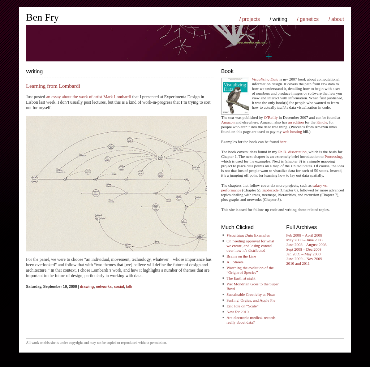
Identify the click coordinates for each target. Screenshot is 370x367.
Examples (248, 235)
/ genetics (308, 19)
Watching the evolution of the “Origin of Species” (250, 270)
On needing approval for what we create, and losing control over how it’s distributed (250, 245)
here (283, 141)
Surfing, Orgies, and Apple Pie (251, 300)
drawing (87, 287)
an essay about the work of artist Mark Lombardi (88, 96)
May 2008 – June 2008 (304, 240)
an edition (296, 122)
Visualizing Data (265, 79)
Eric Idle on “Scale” (242, 306)
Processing (333, 156)
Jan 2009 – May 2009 (303, 254)
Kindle (322, 122)
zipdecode (270, 190)
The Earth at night (241, 278)
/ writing (278, 19)
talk (129, 287)
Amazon (228, 122)
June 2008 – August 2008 (306, 244)
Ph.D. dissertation (292, 152)
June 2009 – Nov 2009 (304, 258)
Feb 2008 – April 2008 (304, 235)
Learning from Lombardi (53, 86)
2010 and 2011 (298, 263)
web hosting (292, 131)
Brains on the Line (241, 256)
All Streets (235, 262)
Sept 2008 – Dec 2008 (304, 249)
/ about (336, 19)
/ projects (249, 19)
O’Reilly (271, 117)
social (119, 287)
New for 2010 (238, 312)
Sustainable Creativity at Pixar (251, 294)
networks (104, 287)
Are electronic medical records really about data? (251, 319)
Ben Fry (42, 17)
